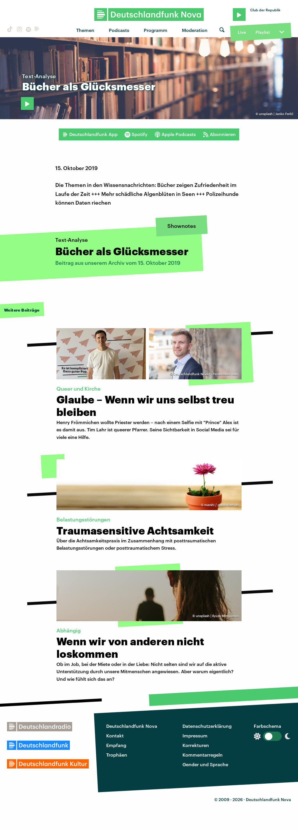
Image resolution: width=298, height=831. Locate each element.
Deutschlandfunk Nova (131, 726)
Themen (85, 30)
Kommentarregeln (202, 754)
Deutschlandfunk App (90, 134)
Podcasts (119, 30)
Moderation (194, 30)
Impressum (194, 735)
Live (242, 32)
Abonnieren (219, 134)
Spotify (136, 134)
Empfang (116, 745)
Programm (155, 30)
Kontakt (115, 735)
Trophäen (116, 754)
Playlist (263, 32)
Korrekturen (195, 745)
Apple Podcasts (175, 134)
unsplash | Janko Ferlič (276, 114)
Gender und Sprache (205, 764)
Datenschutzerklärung (207, 726)
